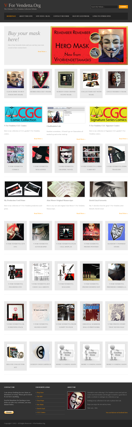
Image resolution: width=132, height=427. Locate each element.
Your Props (40, 400)
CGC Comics (41, 412)
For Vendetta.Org (22, 5)
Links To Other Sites (102, 16)
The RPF (40, 396)
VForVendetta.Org (39, 423)
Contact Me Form (61, 16)
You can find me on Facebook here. (117, 412)
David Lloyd (41, 408)
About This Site (25, 16)
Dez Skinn (40, 404)
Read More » (42, 51)
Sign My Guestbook (80, 16)
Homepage (11, 16)
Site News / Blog (43, 16)
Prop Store (40, 392)
